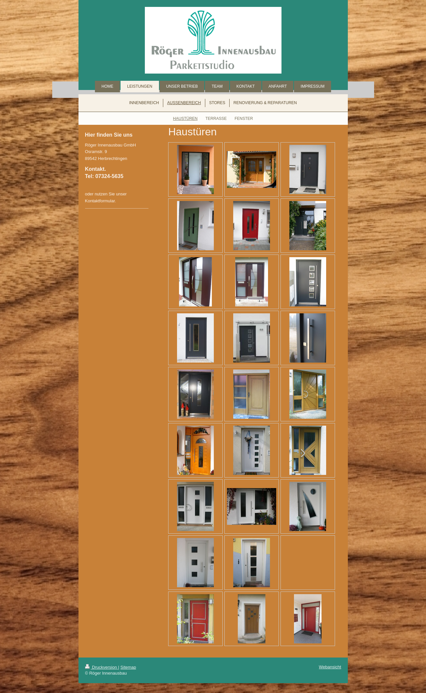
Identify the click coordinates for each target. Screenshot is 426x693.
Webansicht (330, 666)
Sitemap (128, 667)
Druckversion (101, 667)
